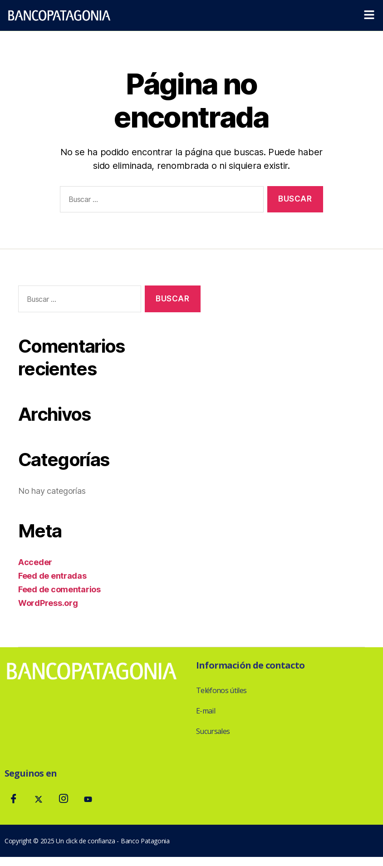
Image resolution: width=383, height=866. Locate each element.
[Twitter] (38, 800)
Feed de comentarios (59, 589)
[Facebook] (14, 800)
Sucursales (213, 731)
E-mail (205, 711)
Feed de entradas (52, 576)
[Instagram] (63, 800)
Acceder (35, 562)
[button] (369, 15)
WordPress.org (48, 603)
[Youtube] (88, 800)
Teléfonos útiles (221, 690)
